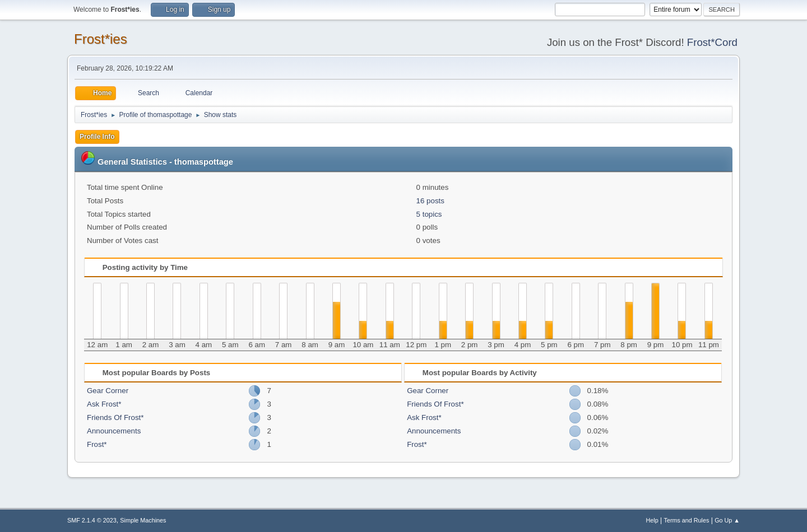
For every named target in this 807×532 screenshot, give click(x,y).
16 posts (430, 201)
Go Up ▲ (727, 520)
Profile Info (97, 137)
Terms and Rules (686, 520)
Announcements (114, 431)
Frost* (97, 444)
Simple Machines (143, 520)
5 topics (429, 214)
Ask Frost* (104, 404)
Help (652, 520)
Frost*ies (100, 38)
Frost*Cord (712, 42)
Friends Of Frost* (115, 417)
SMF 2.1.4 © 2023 (92, 520)
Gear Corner (107, 390)
